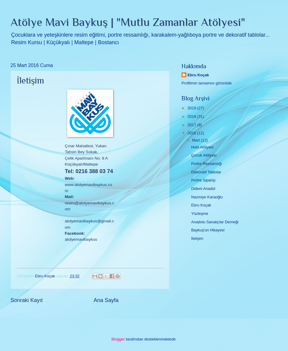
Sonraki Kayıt (26, 300)
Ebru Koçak (198, 75)
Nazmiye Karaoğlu (207, 197)
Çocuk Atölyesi (203, 155)
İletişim (197, 238)
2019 (192, 108)
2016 (192, 133)
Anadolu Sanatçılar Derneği (214, 222)
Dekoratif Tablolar (206, 172)
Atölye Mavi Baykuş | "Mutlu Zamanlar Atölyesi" (127, 22)
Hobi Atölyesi (202, 147)
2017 (192, 125)
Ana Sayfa (106, 300)
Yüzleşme (199, 213)
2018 (192, 116)
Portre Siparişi (203, 180)
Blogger (118, 339)
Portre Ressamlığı (206, 163)
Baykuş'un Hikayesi (207, 230)
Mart (196, 140)
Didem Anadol (203, 188)
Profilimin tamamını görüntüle (207, 83)
